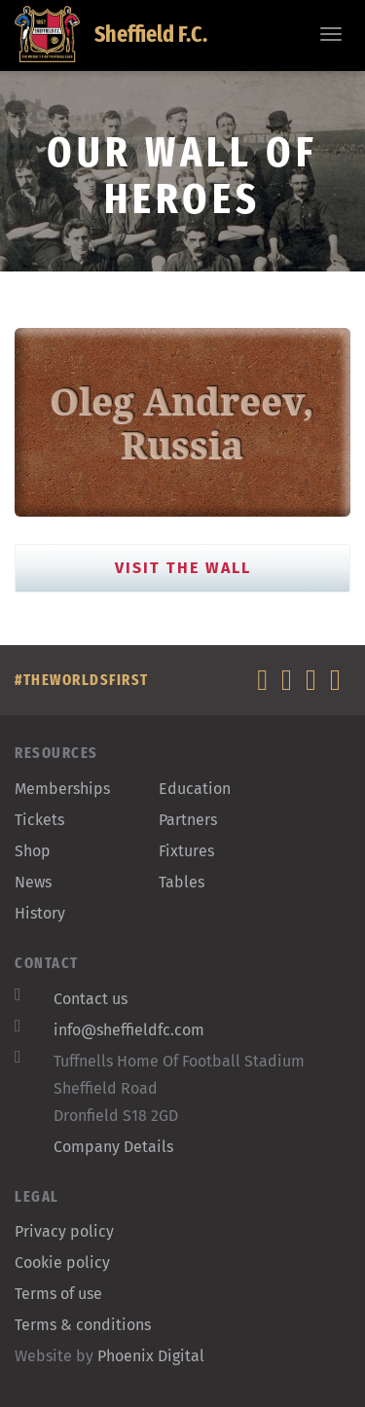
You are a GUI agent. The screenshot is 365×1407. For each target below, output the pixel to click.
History (40, 913)
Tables (181, 882)
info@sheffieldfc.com (129, 1030)
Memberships (62, 788)
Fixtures (186, 851)
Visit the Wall (183, 568)
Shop (33, 851)
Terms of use (58, 1293)
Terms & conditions (83, 1325)
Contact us (91, 999)
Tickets (39, 820)
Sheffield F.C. (111, 34)
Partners (188, 820)
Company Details (113, 1146)
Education (195, 788)
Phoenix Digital (150, 1356)
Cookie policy (62, 1262)
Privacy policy (64, 1231)
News (33, 882)
